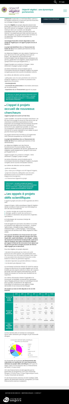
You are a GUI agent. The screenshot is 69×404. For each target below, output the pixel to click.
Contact (38, 393)
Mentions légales (27, 393)
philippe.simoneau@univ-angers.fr (21, 188)
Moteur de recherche (12, 393)
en (63, 2)
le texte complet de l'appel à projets (20, 97)
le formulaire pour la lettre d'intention (25, 185)
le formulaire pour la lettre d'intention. (20, 98)
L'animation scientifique (51, 19)
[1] (17, 327)
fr (60, 2)
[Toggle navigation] (65, 11)
